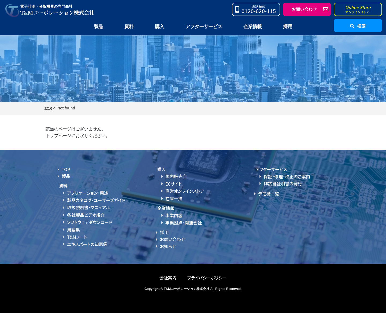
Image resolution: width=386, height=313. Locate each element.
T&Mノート (77, 237)
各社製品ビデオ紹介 (86, 215)
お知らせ (168, 246)
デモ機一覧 (268, 193)
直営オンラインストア (184, 191)
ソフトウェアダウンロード (89, 222)
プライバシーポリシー (207, 277)
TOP (66, 169)
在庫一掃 (174, 198)
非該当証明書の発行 (282, 183)
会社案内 (167, 277)
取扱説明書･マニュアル (88, 207)
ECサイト (173, 184)
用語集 (73, 230)
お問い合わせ (172, 239)
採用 (287, 26)
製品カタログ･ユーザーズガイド (96, 200)
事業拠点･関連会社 (183, 223)
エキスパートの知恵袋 (87, 244)
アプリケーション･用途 (87, 193)
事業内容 (174, 215)
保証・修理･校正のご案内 (286, 176)
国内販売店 (176, 176)
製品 (66, 176)
